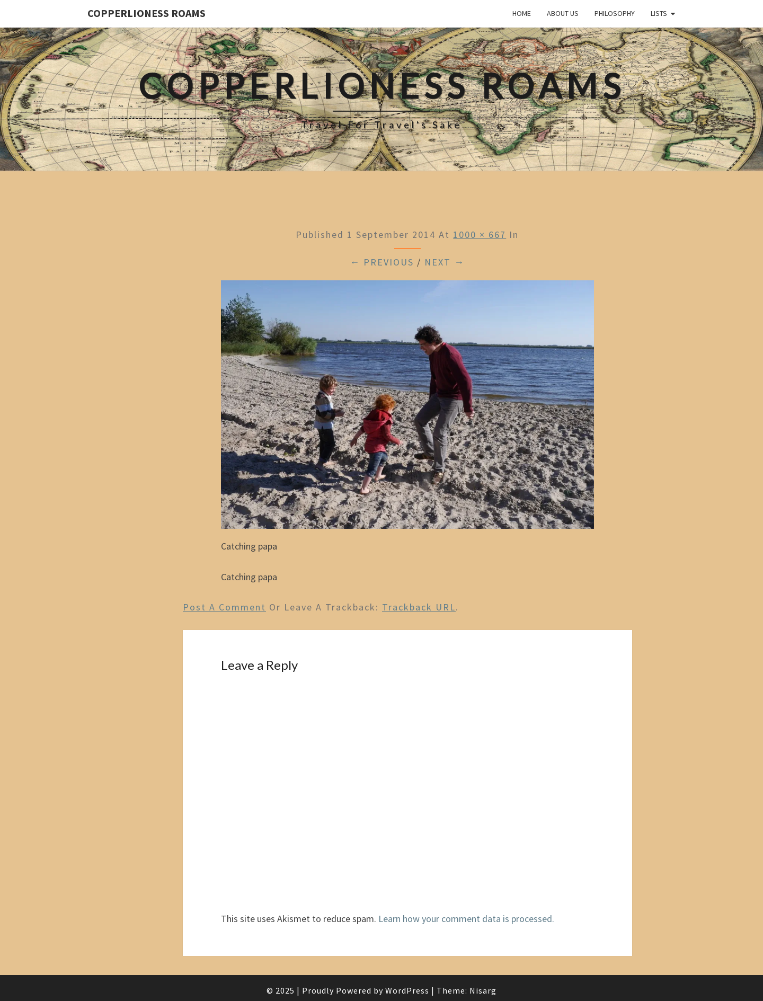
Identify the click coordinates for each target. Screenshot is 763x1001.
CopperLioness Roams (146, 13)
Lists (659, 13)
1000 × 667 (479, 234)
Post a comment (224, 607)
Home (521, 13)
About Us (563, 13)
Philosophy (615, 13)
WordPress (407, 990)
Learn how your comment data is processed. (466, 919)
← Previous (382, 262)
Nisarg (482, 990)
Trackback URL (419, 607)
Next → (444, 262)
